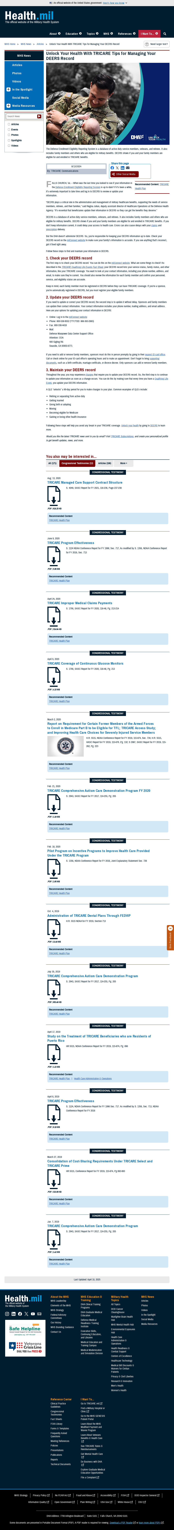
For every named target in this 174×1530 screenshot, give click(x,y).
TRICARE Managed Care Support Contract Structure (85, 482)
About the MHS (60, 1297)
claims (154, 225)
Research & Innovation (121, 1381)
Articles (17, 65)
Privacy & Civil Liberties (122, 1376)
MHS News (24, 55)
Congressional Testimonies (57, 1413)
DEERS (154, 425)
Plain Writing (86, 1502)
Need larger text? (156, 44)
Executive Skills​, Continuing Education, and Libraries (91, 1334)
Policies (54, 1445)
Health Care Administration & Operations (93, 1078)
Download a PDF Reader (121, 1522)
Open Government (63, 1502)
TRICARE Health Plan (59, 520)
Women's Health (118, 1390)
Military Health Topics (120, 1298)
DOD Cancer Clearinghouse (117, 1310)
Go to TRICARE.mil (90, 1403)
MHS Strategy (57, 1310)
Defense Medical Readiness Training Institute (90, 1323)
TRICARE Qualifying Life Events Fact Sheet (82, 267)
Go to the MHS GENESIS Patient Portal (93, 1417)
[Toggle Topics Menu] (97, 34)
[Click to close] (170, 928)
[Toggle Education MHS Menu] (80, 34)
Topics (91, 34)
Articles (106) (104, 463)
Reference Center (61, 1399)
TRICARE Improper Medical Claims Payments (79, 603)
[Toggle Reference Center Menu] (134, 34)
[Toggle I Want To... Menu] (156, 34)
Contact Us (56, 1332)
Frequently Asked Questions (59, 1435)
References (125, 34)
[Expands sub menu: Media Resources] (8, 106)
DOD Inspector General (145, 1495)
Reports (54, 1459)
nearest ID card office (155, 354)
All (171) (52, 463)
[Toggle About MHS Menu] (59, 34)
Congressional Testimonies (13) (77, 463)
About (53, 34)
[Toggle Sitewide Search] (164, 33)
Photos (17, 73)
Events (14, 129)
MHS (106, 34)
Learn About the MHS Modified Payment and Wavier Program (91, 1427)
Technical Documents (61, 1464)
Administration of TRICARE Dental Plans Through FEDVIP (88, 916)
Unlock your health (130, 425)
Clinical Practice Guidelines (58, 1405)
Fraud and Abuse (84, 1495)
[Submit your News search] (39, 116)
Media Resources (23, 106)
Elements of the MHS (61, 1305)
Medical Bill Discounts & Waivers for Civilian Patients (122, 1368)
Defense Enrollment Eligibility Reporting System (77, 187)
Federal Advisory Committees (58, 1316)
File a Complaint (88, 1477)
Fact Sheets (56, 1419)
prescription (51, 229)
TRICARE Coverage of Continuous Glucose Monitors (85, 663)
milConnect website (76, 240)
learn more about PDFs (149, 1522)
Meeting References (60, 1441)
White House (124, 1502)
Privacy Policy (39, 1495)
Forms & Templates (60, 1428)
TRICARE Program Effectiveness (70, 543)
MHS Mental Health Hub (122, 1324)
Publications (56, 1455)
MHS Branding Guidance (62, 1327)
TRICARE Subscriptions (122, 436)
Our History (56, 1322)
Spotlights (16, 140)
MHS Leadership (58, 1300)
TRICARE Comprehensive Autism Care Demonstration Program (92, 976)
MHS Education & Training (91, 1298)
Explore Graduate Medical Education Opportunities (93, 1471)
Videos (16, 81)
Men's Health (117, 1385)
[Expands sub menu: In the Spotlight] (8, 89)
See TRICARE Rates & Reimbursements (92, 1447)
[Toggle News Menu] (111, 34)
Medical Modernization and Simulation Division (92, 1352)
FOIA (123, 1495)
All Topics (115, 1304)
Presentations (57, 1450)
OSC (140, 1502)
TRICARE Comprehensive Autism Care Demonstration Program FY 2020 (98, 791)
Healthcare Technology (121, 1360)
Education (72, 34)
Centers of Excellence (121, 1356)
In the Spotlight (22, 89)
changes (89, 374)
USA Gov (104, 1502)
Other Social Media (123, 174)
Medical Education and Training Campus (91, 1344)
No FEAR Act (61, 1495)
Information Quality (37, 1502)
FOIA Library (56, 1423)
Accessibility (106, 1495)
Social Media (20, 98)
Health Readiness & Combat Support (120, 1350)
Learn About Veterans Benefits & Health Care (91, 1436)
